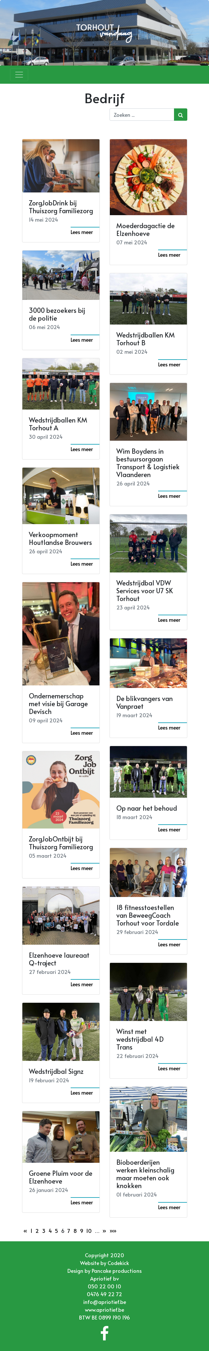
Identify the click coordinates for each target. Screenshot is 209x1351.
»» (113, 1230)
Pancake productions (117, 1270)
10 (89, 1230)
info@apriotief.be (104, 1301)
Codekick (118, 1262)
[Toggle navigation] (19, 74)
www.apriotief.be (104, 1309)
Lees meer (82, 231)
